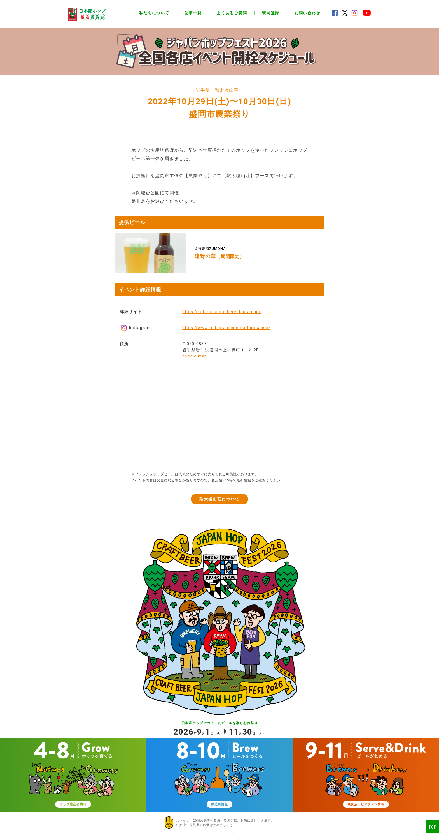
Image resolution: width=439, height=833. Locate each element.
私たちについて (154, 13)
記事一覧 (193, 13)
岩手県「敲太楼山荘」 (219, 90)
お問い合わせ (307, 13)
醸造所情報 (219, 805)
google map (194, 356)
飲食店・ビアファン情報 (366, 805)
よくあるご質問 (232, 13)
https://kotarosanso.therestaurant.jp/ (221, 311)
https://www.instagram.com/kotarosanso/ (226, 327)
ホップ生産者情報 (73, 805)
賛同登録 (270, 13)
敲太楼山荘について (219, 499)
